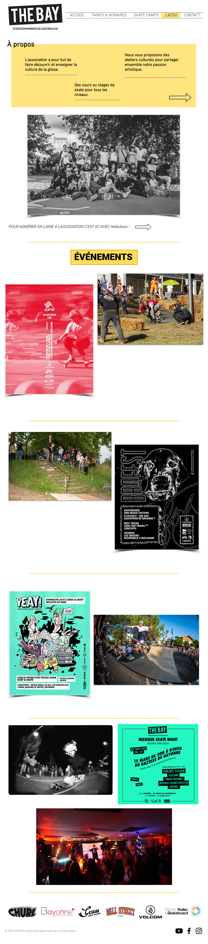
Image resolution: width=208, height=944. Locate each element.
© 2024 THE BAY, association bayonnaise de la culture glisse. (41, 931)
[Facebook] (189, 931)
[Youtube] (179, 931)
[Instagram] (199, 931)
